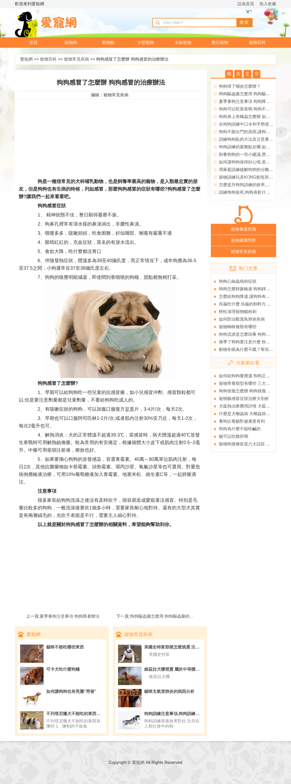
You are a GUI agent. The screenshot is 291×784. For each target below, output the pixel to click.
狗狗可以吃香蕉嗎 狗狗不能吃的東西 (253, 109)
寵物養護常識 (243, 229)
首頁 (33, 42)
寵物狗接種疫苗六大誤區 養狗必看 (251, 444)
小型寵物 (145, 42)
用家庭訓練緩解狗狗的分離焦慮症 (250, 169)
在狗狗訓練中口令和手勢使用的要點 (252, 124)
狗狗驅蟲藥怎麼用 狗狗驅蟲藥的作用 (164, 616)
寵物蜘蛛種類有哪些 (238, 327)
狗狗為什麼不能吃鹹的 (240, 429)
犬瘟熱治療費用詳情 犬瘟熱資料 (248, 406)
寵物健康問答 (243, 240)
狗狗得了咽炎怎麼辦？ (240, 86)
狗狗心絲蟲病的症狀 (238, 281)
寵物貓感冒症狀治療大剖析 (244, 398)
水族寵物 (182, 42)
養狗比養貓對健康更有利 (242, 421)
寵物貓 (108, 42)
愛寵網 (26, 59)
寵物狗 (71, 42)
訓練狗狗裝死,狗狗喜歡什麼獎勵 (248, 192)
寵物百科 (257, 42)
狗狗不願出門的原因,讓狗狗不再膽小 (253, 131)
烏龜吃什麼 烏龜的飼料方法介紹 (248, 304)
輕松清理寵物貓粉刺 (238, 311)
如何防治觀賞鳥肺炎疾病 (242, 319)
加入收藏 (267, 4)
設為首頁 (245, 4)
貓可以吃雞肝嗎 (233, 436)
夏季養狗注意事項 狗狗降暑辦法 (69, 616)
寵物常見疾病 (76, 59)
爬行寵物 (220, 42)
